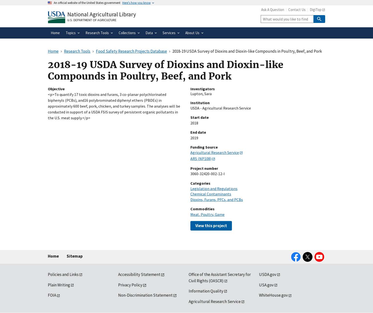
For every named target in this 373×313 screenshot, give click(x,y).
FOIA (52, 295)
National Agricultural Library (101, 14)
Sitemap (75, 256)
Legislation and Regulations (214, 188)
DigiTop (315, 9)
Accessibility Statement (139, 274)
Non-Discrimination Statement (145, 295)
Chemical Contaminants (210, 194)
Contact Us (297, 9)
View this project (211, 225)
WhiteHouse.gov (273, 295)
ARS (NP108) (200, 158)
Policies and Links (63, 274)
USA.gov (266, 285)
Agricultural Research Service (214, 152)
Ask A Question (272, 9)
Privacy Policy (130, 285)
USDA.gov (267, 274)
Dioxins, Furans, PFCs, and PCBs (216, 199)
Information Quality (206, 291)
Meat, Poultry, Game (207, 214)
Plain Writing (59, 285)
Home (53, 256)
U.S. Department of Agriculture (91, 20)
